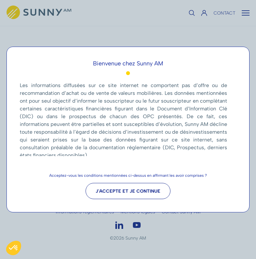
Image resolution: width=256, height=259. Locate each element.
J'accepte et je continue (128, 191)
